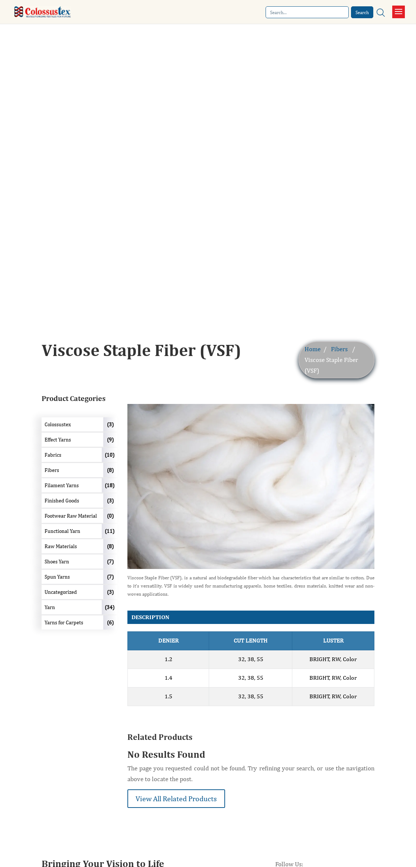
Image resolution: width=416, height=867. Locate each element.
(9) (110, 440)
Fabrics (53, 455)
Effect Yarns (58, 440)
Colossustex (58, 424)
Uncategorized (61, 592)
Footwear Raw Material (71, 516)
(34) (109, 607)
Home (313, 349)
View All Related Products (176, 798)
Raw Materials (61, 546)
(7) (110, 561)
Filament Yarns (62, 485)
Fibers (339, 349)
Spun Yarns (57, 577)
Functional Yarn (62, 531)
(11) (109, 531)
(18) (109, 485)
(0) (110, 516)
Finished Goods (62, 501)
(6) (110, 622)
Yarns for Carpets (64, 622)
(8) (110, 470)
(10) (109, 455)
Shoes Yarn (57, 561)
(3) (110, 424)
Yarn (50, 607)
